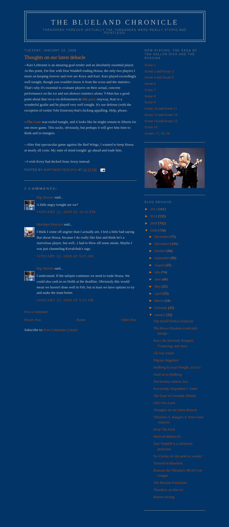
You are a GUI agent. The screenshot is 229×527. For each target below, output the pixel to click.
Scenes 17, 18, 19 (157, 133)
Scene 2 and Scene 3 (159, 71)
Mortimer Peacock (50, 224)
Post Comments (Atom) (61, 330)
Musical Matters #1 (167, 436)
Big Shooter (45, 197)
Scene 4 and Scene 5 (159, 77)
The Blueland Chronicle (115, 22)
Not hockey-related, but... (171, 381)
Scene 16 (151, 127)
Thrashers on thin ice (168, 490)
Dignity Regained (165, 360)
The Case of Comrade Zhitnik (174, 396)
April (158, 293)
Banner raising (163, 497)
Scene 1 (150, 65)
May (158, 286)
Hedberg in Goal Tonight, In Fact (177, 367)
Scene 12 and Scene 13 (161, 115)
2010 (154, 216)
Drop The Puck (164, 429)
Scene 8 (150, 96)
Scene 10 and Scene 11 (161, 108)
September (162, 258)
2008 (154, 230)
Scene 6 (150, 83)
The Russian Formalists (170, 483)
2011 (154, 209)
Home (81, 320)
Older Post (128, 320)
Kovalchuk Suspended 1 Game (175, 389)
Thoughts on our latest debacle (175, 410)
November (162, 244)
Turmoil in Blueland (167, 463)
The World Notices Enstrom (173, 321)
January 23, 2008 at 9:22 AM (65, 300)
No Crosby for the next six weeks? (177, 456)
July (157, 272)
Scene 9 (150, 102)
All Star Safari (163, 353)
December (162, 237)
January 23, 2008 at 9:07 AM (65, 256)
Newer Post (32, 320)
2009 (154, 223)
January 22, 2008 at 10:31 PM (66, 212)
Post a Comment (36, 312)
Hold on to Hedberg (167, 374)
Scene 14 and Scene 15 (161, 121)
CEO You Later (164, 403)
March (159, 300)
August (160, 265)
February (161, 308)
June (158, 279)
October (160, 251)
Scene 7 (150, 90)
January (160, 315)
